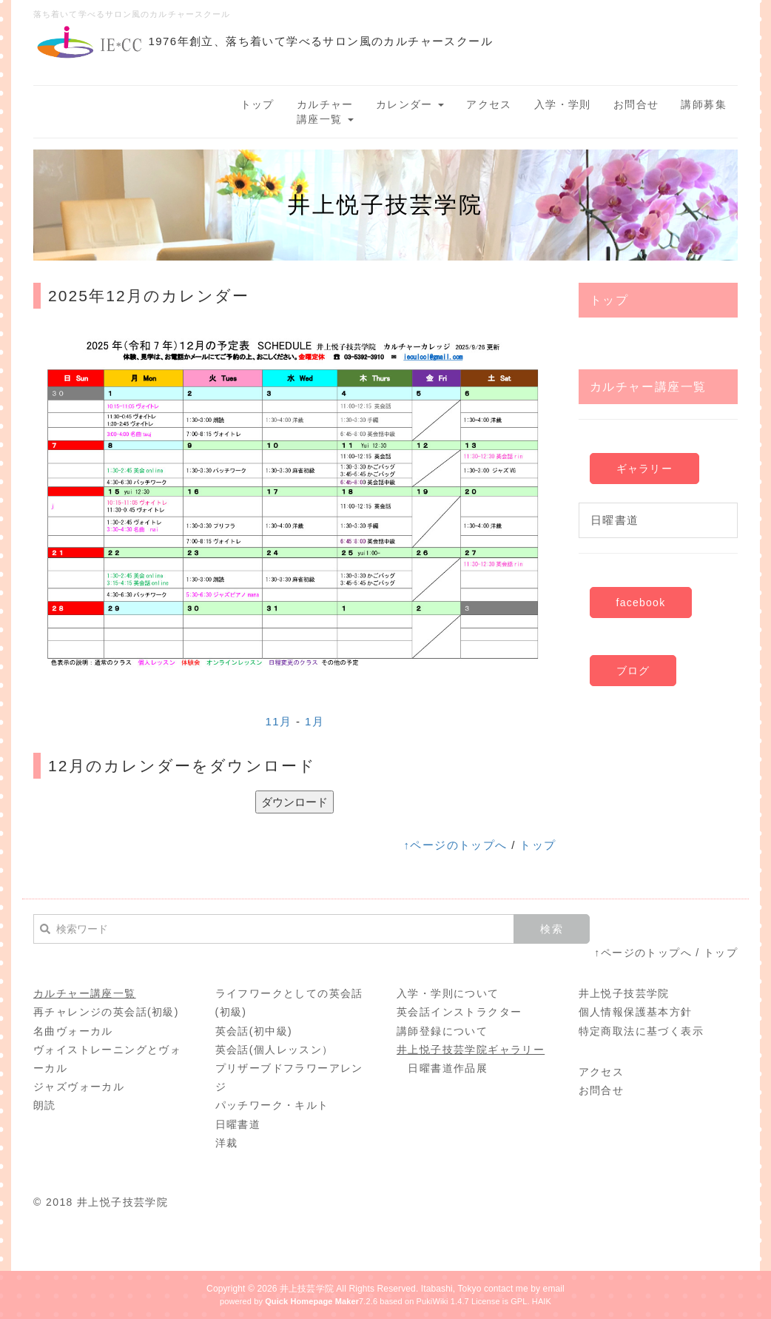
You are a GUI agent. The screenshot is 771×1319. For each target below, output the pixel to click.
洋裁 (226, 1143)
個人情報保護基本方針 (636, 1012)
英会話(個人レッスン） (274, 1049)
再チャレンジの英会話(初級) (106, 1012)
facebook (641, 602)
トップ (257, 104)
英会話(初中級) (254, 1031)
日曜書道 (614, 520)
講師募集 (704, 104)
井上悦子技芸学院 (624, 993)
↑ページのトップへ (455, 845)
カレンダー (410, 104)
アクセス (489, 104)
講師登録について (442, 1031)
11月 (278, 721)
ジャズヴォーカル (78, 1087)
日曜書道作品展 (448, 1068)
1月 (314, 721)
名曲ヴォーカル (73, 1031)
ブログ (633, 671)
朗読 (44, 1105)
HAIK (541, 1301)
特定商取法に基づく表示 (641, 1031)
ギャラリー (644, 468)
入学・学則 (562, 104)
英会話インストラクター (459, 1012)
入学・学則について (448, 993)
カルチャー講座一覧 (325, 111)
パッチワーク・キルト (272, 1105)
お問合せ (636, 104)
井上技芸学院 (307, 1288)
